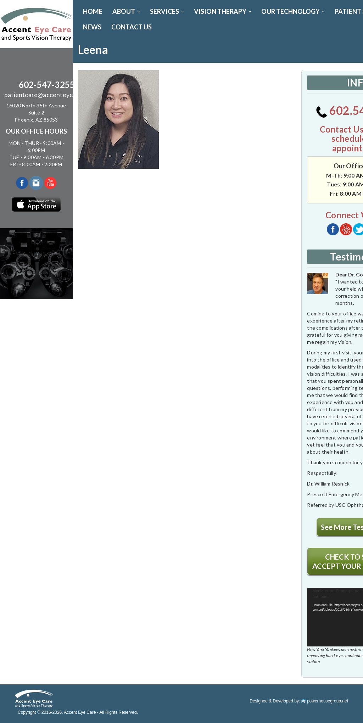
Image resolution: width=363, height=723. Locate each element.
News (92, 27)
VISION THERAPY (222, 11)
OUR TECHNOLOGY (293, 11)
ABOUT (126, 11)
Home (92, 11)
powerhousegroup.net (324, 701)
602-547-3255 (47, 84)
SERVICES (167, 11)
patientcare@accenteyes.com (46, 95)
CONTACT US (131, 27)
